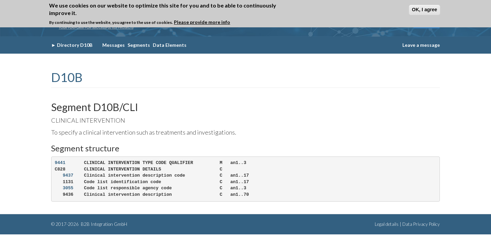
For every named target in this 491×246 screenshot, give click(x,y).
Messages (113, 45)
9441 (60, 162)
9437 (68, 175)
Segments (139, 45)
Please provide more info (202, 22)
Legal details (387, 224)
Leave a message (421, 45)
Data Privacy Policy (421, 224)
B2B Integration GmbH (103, 224)
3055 (68, 188)
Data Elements (170, 45)
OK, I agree (424, 9)
